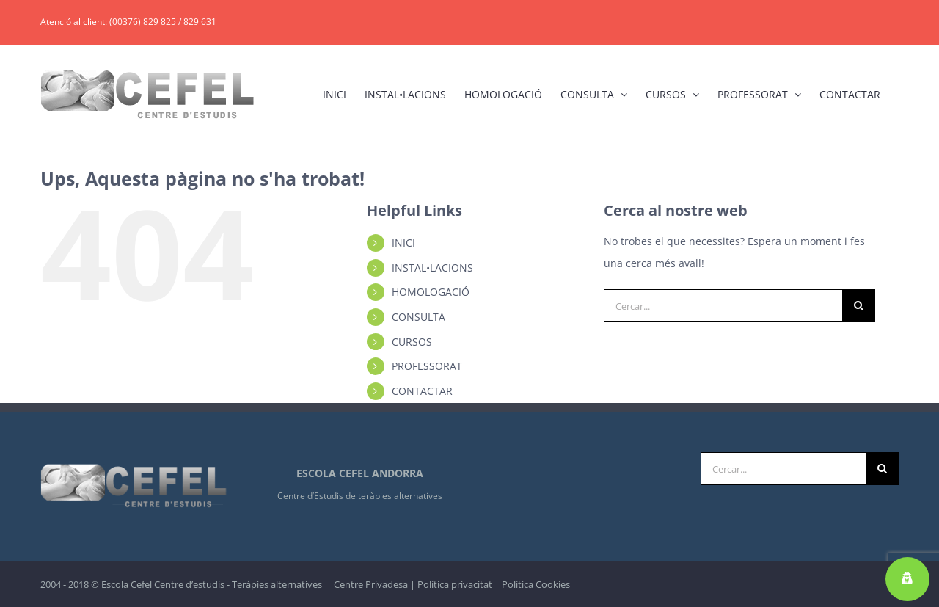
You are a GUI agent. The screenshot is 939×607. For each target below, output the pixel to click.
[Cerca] (858, 305)
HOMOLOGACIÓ (431, 292)
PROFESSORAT (427, 366)
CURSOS (412, 342)
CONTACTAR (422, 391)
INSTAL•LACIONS (432, 268)
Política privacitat (454, 584)
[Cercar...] (723, 305)
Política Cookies (536, 584)
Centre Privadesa (371, 584)
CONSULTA (418, 317)
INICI (403, 243)
